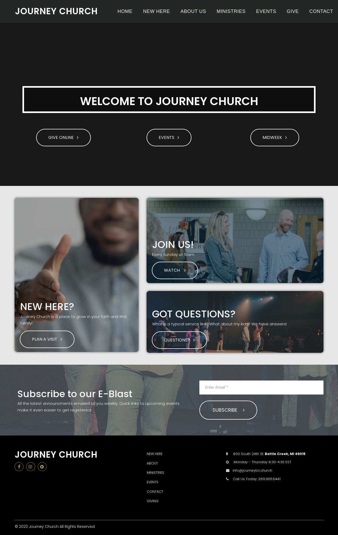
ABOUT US (193, 11)
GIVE (293, 11)
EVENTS (266, 11)
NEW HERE (156, 11)
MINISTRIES (231, 11)
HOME (125, 11)
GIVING (153, 499)
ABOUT (152, 461)
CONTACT (321, 11)
